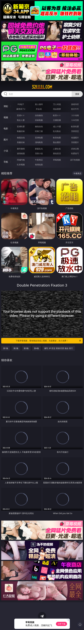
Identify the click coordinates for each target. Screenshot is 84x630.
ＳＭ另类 (75, 120)
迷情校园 (21, 153)
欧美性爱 (75, 126)
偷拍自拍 (39, 126)
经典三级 (39, 131)
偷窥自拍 (21, 137)
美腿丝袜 (21, 142)
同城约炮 (21, 159)
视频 (6, 117)
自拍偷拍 (39, 115)
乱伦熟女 (57, 131)
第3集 (26, 348)
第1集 (5, 348)
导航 (6, 161)
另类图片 (75, 142)
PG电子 (20, 104)
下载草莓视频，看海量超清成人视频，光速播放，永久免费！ (48, 340)
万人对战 (57, 104)
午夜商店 (39, 159)
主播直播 (57, 120)
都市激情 (21, 148)
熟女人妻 (21, 120)
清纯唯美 (39, 142)
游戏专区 (75, 104)
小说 (6, 150)
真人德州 (39, 104)
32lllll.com (42, 87)
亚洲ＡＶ (21, 115)
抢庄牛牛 (75, 109)
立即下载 (61, 623)
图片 (6, 139)
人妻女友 (57, 148)
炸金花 (39, 109)
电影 (6, 128)
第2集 (15, 348)
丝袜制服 (39, 120)
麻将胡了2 (20, 109)
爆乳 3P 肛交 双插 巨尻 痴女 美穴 (58, 348)
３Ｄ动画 (75, 115)
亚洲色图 (39, 137)
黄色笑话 (57, 153)
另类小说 (39, 153)
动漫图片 (75, 137)
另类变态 (75, 131)
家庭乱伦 (39, 148)
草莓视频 (57, 159)
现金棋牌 (57, 109)
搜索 (77, 94)
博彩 (6, 106)
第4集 (36, 348)
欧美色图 (57, 137)
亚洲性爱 (21, 126)
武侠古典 (75, 148)
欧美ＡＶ (57, 115)
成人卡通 (57, 126)
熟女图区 (57, 142)
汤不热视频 (75, 159)
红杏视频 (21, 164)
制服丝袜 (21, 131)
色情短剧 (39, 164)
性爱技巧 (75, 153)
